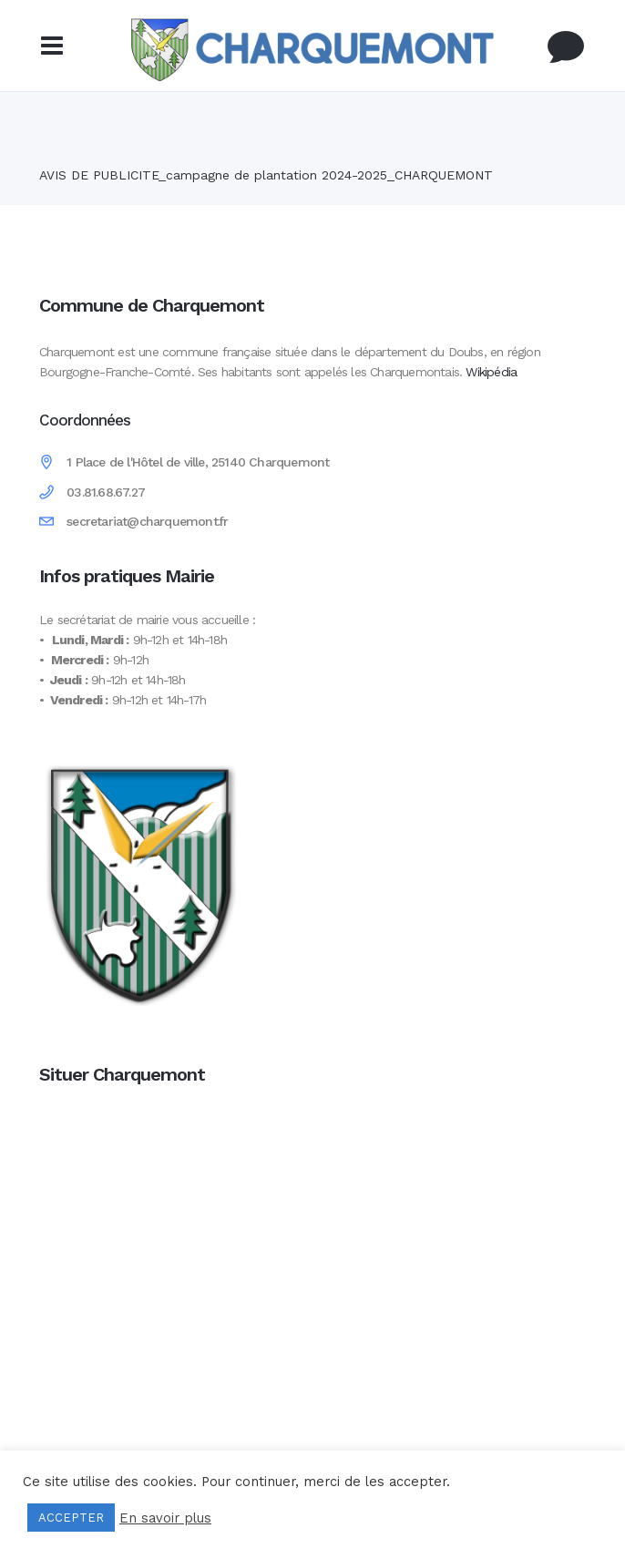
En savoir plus (165, 1518)
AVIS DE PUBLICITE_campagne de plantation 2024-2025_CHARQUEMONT (266, 175)
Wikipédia (491, 371)
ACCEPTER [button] (71, 1517)
